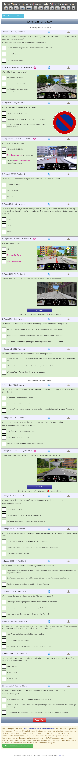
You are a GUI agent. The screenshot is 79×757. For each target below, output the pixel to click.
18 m (9, 225)
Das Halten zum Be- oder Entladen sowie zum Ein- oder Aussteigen (26, 126)
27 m (9, 231)
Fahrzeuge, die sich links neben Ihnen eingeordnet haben (29, 646)
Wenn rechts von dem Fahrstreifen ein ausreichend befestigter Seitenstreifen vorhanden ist (41, 359)
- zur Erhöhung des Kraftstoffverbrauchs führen (25, 443)
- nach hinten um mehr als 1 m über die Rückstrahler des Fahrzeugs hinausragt (37, 712)
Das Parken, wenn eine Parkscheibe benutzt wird (26, 119)
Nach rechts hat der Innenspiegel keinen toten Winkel (28, 614)
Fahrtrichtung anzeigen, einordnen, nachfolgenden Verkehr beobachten (35, 329)
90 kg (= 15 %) (12, 672)
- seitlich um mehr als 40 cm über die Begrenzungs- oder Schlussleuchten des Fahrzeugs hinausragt (41, 706)
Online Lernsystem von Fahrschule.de (39, 729)
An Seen (10, 197)
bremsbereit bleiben (15, 78)
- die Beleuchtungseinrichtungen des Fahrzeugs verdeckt (29, 699)
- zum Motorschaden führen (18, 437)
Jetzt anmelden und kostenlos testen (18, 746)
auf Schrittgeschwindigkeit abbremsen (17, 90)
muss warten (20, 155)
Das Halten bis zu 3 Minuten (18, 113)
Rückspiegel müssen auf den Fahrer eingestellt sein (27, 608)
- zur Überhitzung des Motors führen (21, 431)
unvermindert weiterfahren (17, 84)
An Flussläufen (12, 191)
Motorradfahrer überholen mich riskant (22, 404)
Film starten (39, 310)
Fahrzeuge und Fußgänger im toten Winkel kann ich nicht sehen (32, 602)
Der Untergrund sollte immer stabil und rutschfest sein (28, 584)
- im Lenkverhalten (14, 54)
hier (60, 755)
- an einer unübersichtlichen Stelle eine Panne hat (26, 521)
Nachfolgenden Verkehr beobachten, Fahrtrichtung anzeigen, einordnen (35, 336)
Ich (8, 249)
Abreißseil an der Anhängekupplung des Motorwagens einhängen (32, 548)
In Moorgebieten (13, 184)
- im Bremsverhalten (15, 60)
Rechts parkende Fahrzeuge (18, 640)
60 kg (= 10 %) (12, 679)
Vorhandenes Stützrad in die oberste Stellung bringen (28, 541)
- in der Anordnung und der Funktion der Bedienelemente (29, 48)
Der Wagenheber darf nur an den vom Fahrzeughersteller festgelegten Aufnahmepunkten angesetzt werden (42, 571)
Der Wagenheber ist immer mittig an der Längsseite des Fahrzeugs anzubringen (38, 578)
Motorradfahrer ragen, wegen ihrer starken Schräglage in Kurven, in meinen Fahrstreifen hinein (41, 410)
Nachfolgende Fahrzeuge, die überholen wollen (25, 634)
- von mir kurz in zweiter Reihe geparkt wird (24, 515)
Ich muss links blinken (15, 149)
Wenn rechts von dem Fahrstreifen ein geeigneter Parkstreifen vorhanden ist (36, 366)
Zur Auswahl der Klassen (13, 16)
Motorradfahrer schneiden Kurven (20, 398)
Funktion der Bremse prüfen (18, 554)
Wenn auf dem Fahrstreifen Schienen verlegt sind (26, 372)
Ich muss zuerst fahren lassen (18, 161)
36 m (9, 219)
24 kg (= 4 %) (12, 666)
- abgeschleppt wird (14, 509)
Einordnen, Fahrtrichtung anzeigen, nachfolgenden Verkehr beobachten (35, 342)
